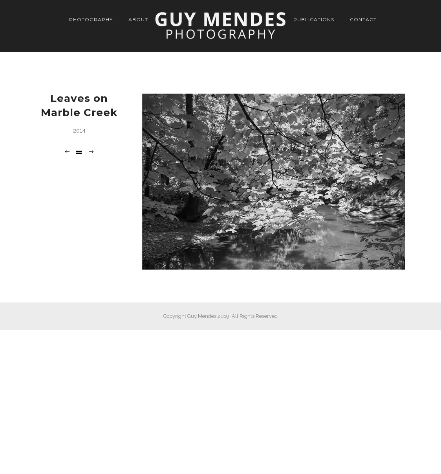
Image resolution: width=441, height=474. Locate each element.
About (138, 19)
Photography (91, 19)
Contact (363, 19)
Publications (313, 19)
